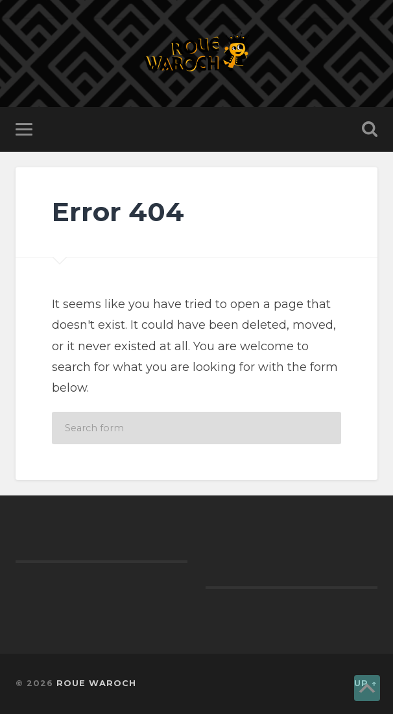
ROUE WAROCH (96, 683)
